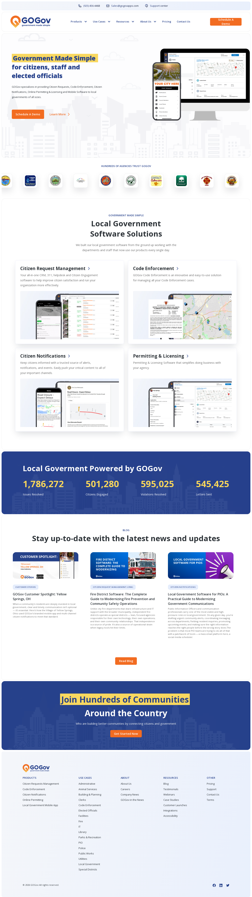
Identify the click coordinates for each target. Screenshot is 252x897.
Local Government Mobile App (40, 805)
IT (80, 826)
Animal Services (88, 789)
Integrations (170, 810)
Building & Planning (90, 794)
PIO (81, 842)
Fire (81, 821)
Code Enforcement (34, 789)
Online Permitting (33, 800)
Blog (166, 783)
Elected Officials (88, 810)
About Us (126, 783)
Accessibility (170, 816)
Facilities (83, 816)
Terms (210, 800)
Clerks (82, 800)
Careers (125, 789)
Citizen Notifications (34, 794)
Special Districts (88, 869)
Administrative (87, 783)
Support (211, 789)
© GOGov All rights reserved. (41, 884)
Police (82, 848)
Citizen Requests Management (41, 783)
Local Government (89, 864)
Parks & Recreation (90, 837)
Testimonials (170, 789)
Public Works (86, 853)
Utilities (83, 859)
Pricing (166, 21)
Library (82, 832)
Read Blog (126, 661)
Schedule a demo (226, 21)
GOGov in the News (132, 800)
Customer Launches (175, 805)
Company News (130, 794)
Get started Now (126, 734)
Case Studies (171, 800)
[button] (79, 21)
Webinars (169, 794)
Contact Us (183, 21)
